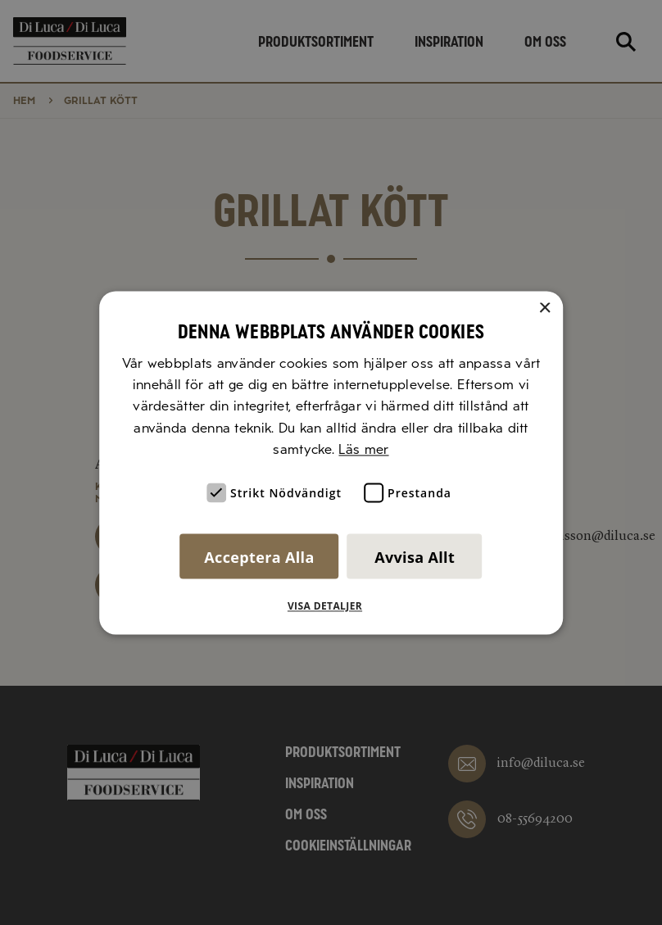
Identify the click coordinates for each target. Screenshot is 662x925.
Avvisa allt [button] (414, 557)
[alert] (331, 462)
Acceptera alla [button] (259, 557)
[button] (331, 606)
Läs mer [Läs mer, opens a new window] (363, 450)
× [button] (544, 308)
